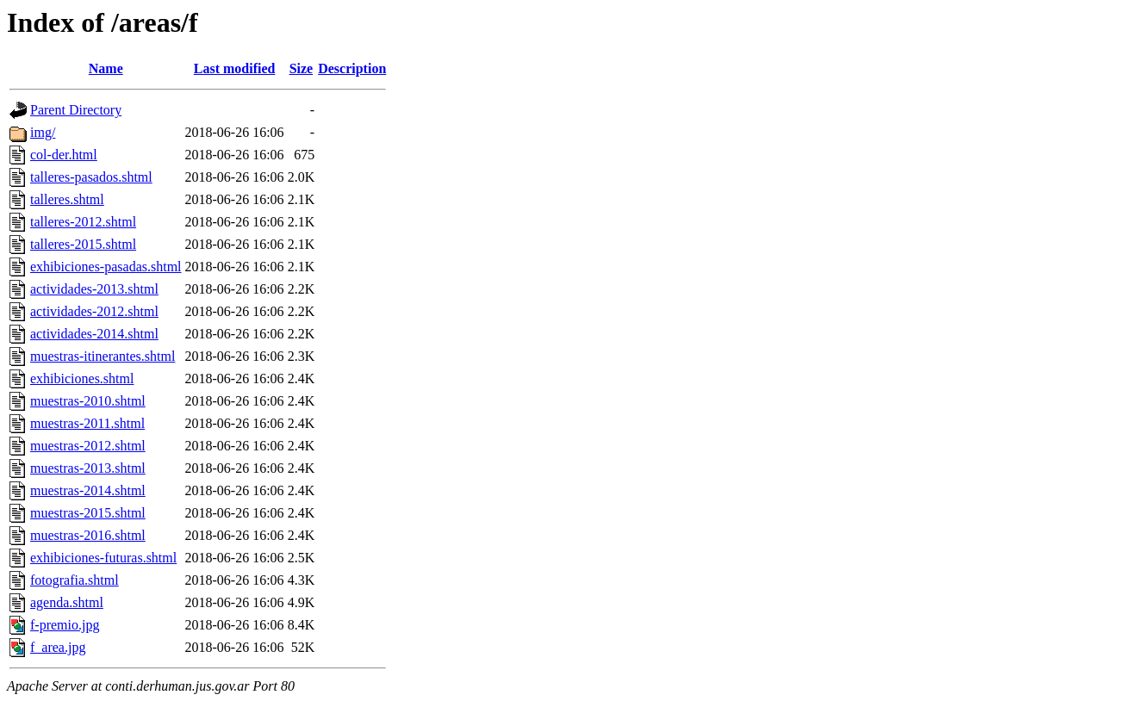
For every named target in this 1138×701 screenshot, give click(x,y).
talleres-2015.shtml (83, 244)
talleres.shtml (67, 199)
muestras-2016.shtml (88, 535)
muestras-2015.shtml (88, 513)
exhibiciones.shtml (82, 378)
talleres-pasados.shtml (91, 177)
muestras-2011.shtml (87, 423)
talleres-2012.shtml (83, 221)
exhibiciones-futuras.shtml (103, 557)
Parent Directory (75, 109)
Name (106, 68)
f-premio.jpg (64, 624)
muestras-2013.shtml (88, 468)
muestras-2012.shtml (88, 445)
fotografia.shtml (74, 580)
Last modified (235, 68)
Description (352, 68)
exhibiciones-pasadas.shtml (106, 266)
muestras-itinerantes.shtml (102, 356)
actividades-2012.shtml (94, 311)
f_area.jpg (57, 647)
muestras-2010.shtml (88, 401)
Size (301, 68)
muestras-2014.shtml (88, 490)
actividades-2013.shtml (94, 289)
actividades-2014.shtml (94, 333)
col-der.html (63, 154)
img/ (42, 132)
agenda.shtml (66, 602)
